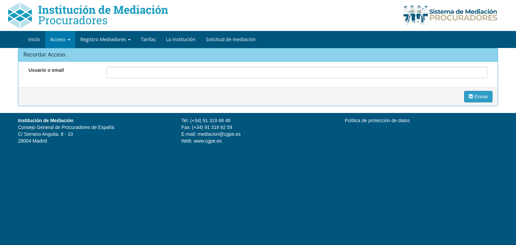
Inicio (34, 39)
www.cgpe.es (208, 141)
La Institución (181, 39)
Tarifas (148, 39)
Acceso (60, 39)
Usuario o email (46, 70)
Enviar (478, 96)
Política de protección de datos (377, 120)
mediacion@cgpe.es (219, 134)
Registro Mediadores (105, 39)
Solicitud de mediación (231, 39)
